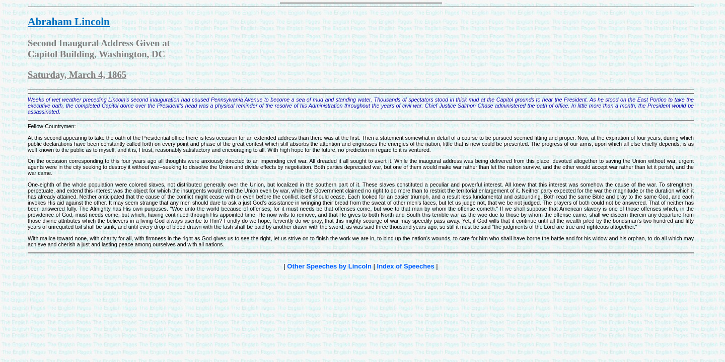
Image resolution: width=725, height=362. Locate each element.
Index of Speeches (405, 266)
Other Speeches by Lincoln (329, 266)
